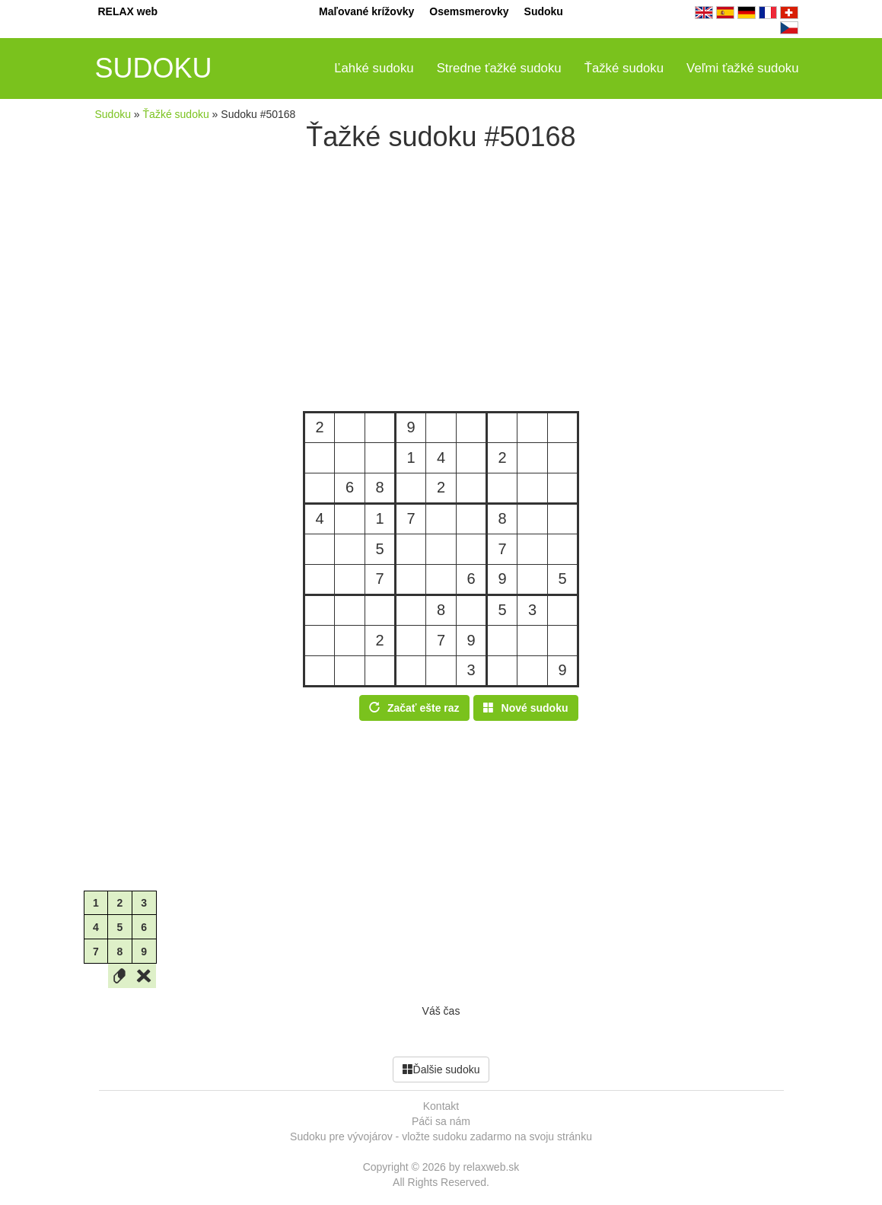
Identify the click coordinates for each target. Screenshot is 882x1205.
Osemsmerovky (468, 11)
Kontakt (441, 1106)
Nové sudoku (525, 708)
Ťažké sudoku (624, 68)
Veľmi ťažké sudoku (742, 68)
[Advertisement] (441, 281)
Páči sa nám (441, 1121)
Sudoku (543, 11)
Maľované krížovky (366, 11)
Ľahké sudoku (374, 68)
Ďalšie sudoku (441, 1069)
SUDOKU (153, 68)
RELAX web (128, 11)
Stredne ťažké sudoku (499, 68)
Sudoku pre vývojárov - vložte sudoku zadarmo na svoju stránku (441, 1136)
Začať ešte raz (414, 708)
